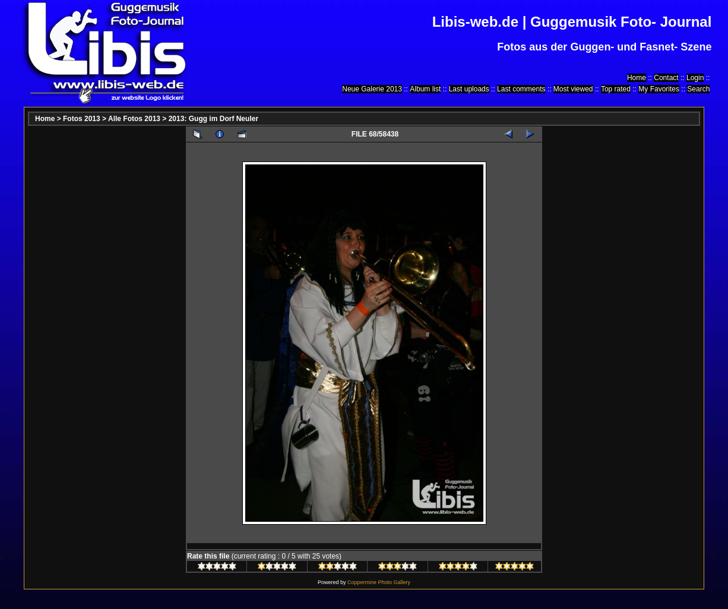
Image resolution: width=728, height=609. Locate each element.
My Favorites (658, 89)
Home (636, 78)
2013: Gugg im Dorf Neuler (213, 119)
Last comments (521, 89)
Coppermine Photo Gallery (378, 582)
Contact (666, 78)
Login (695, 78)
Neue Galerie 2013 (372, 89)
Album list (425, 89)
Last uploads (469, 89)
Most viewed (573, 89)
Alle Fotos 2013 (134, 119)
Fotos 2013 (81, 119)
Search (698, 89)
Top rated (616, 89)
